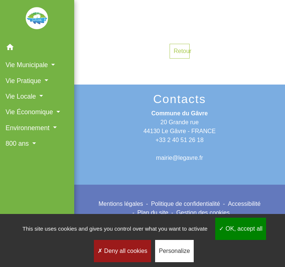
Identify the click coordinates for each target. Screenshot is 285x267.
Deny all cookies (122, 251)
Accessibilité (244, 204)
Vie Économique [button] (30, 112)
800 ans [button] (18, 143)
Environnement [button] (28, 128)
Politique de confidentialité (185, 204)
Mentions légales (121, 204)
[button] (37, 48)
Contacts (179, 99)
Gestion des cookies (203, 213)
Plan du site (152, 213)
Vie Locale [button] (22, 96)
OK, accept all (240, 228)
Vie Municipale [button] (28, 65)
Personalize (174, 251)
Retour (182, 51)
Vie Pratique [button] (24, 81)
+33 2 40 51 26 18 (179, 140)
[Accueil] (37, 19)
